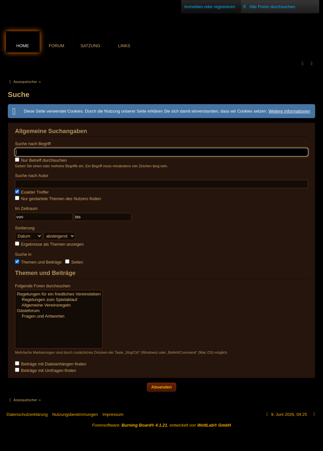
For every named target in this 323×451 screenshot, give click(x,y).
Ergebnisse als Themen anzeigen (49, 244)
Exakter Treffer (32, 192)
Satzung (90, 45)
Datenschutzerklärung (27, 414)
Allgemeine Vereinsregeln (58, 305)
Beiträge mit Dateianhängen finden (50, 363)
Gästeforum (58, 311)
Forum (56, 45)
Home (22, 45)
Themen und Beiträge (38, 262)
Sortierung (25, 228)
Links (124, 45)
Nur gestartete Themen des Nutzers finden (58, 198)
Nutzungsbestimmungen (75, 414)
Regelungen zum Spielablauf (58, 300)
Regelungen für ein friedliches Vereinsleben (58, 294)
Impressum (113, 414)
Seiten (74, 262)
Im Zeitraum (26, 208)
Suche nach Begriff (33, 143)
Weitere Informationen (289, 111)
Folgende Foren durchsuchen (42, 285)
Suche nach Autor (32, 175)
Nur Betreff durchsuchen (41, 160)
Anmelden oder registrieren (209, 6)
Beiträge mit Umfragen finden (45, 370)
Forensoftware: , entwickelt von (161, 425)
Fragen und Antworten (58, 316)
